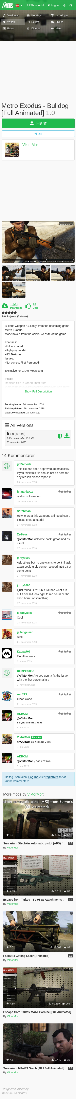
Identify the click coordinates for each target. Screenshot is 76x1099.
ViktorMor (30, 145)
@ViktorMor (25, 539)
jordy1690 (23, 557)
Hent (38, 123)
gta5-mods (24, 464)
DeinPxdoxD (25, 671)
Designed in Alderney (15, 1089)
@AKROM (24, 741)
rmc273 (22, 694)
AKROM (22, 713)
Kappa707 (23, 651)
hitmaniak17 (25, 491)
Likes (35, 308)
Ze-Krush (23, 534)
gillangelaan (25, 632)
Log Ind (33, 777)
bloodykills (24, 612)
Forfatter (36, 737)
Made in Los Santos (14, 1093)
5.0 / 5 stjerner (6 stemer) (15, 316)
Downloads (16, 308)
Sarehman (24, 511)
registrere (52, 777)
